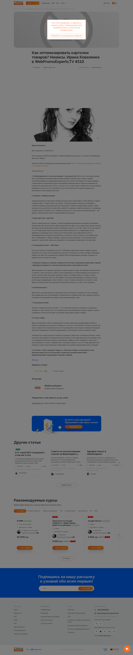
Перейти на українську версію (66, 35)
